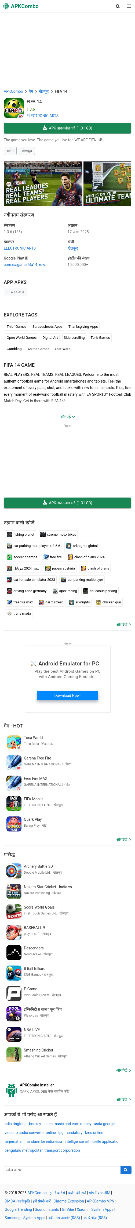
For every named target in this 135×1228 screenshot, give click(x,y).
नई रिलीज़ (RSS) (95, 1218)
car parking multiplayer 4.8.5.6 (33, 546)
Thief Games (17, 327)
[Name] (62, 1170)
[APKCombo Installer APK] (67, 1088)
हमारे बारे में (57, 1193)
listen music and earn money (67, 1124)
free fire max (20, 602)
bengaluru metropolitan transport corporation (42, 1150)
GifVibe (68, 1209)
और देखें (121, 624)
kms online (94, 1132)
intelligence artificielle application (93, 1141)
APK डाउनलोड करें (67, 128)
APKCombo (13, 91)
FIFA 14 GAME (19, 365)
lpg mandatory (71, 1132)
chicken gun (108, 602)
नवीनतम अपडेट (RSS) (64, 1218)
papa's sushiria (60, 568)
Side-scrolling (74, 338)
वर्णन (10, 151)
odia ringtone (16, 1124)
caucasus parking (100, 591)
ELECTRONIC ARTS (43, 116)
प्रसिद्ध (9, 854)
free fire (52, 557)
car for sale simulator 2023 (31, 579)
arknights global (81, 546)
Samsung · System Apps (25, 1218)
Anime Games (38, 349)
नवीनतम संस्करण (19, 215)
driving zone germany (27, 591)
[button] (118, 6)
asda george (104, 1124)
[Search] (126, 1170)
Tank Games (100, 338)
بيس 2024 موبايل (23, 568)
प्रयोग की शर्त (77, 1193)
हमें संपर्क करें (42, 1201)
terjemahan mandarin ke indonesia (33, 1141)
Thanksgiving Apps (83, 327)
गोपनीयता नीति (99, 1193)
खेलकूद (27, 151)
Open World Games (22, 338)
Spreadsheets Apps (47, 327)
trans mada (19, 613)
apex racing (65, 591)
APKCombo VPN (100, 1201)
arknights (79, 602)
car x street (51, 602)
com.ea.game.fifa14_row (24, 264)
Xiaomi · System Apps (95, 1209)
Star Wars (62, 349)
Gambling (14, 349)
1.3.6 (13, 232)
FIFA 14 (34, 101)
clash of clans (95, 568)
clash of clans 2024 (86, 557)
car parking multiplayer (82, 579)
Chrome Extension (68, 1201)
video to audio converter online (30, 1132)
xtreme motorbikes (58, 534)
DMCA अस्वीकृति (17, 1201)
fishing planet (20, 534)
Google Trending (18, 1209)
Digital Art (50, 338)
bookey (35, 1124)
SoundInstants (47, 1209)
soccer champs (22, 557)
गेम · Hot (13, 726)
